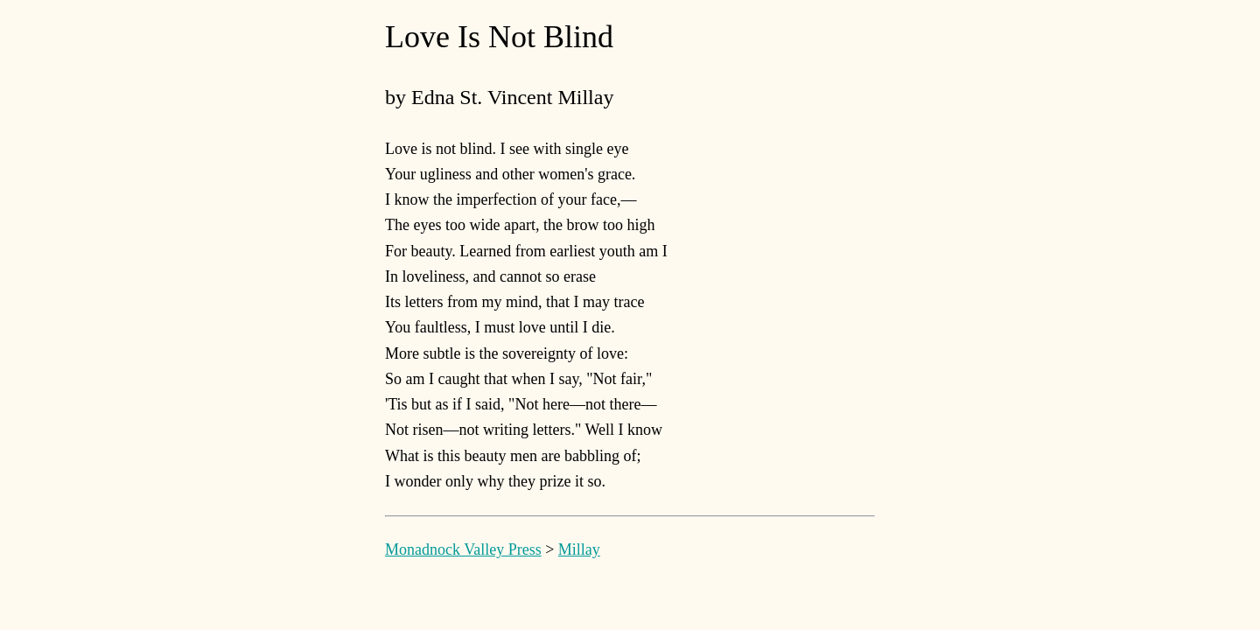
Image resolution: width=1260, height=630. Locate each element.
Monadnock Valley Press (463, 549)
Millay (579, 549)
